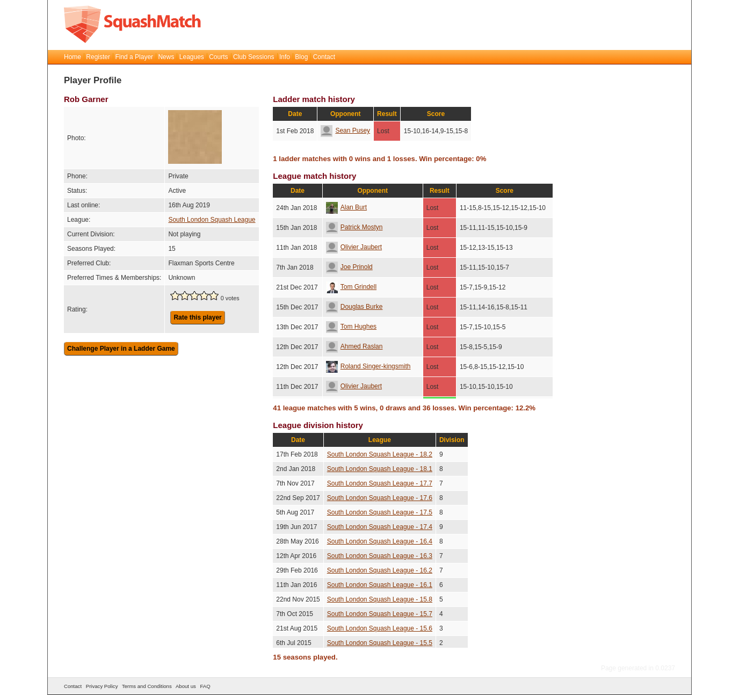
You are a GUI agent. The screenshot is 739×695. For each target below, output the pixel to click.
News (166, 57)
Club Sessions (253, 57)
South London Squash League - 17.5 (379, 512)
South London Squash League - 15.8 (379, 599)
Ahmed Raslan (354, 346)
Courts (218, 57)
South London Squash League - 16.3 (379, 556)
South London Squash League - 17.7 (379, 483)
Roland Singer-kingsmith (368, 366)
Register (98, 57)
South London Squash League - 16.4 (379, 541)
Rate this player (197, 317)
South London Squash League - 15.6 (379, 628)
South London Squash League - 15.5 (379, 643)
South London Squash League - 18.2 (379, 454)
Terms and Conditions (147, 686)
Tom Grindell (351, 287)
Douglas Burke (354, 306)
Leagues (191, 57)
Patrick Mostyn (354, 227)
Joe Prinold (349, 267)
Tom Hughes (351, 326)
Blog (301, 57)
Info (284, 57)
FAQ (205, 686)
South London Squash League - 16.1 (379, 585)
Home (72, 57)
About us (186, 686)
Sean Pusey (345, 130)
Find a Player (134, 57)
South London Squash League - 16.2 (379, 570)
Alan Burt (346, 207)
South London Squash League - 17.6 (379, 498)
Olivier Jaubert (354, 247)
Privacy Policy (102, 686)
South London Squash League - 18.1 (379, 469)
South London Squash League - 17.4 (379, 527)
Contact (324, 57)
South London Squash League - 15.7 (379, 614)
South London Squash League (211, 219)
